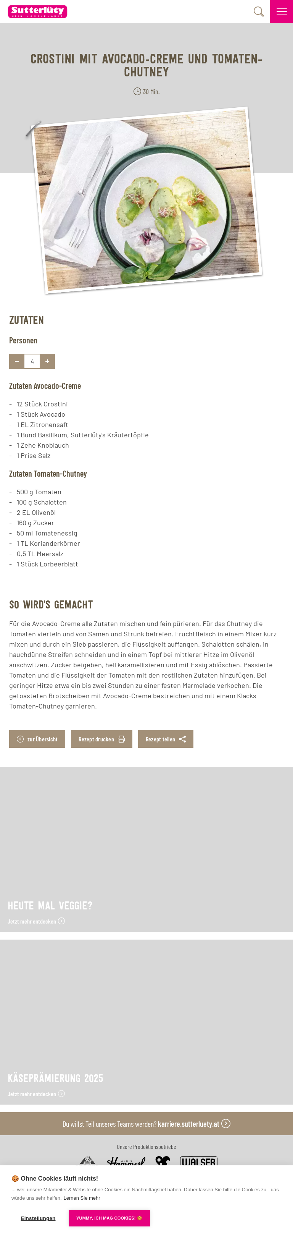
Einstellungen (38, 1218)
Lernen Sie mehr (82, 1198)
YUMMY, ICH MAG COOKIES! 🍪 (109, 1218)
